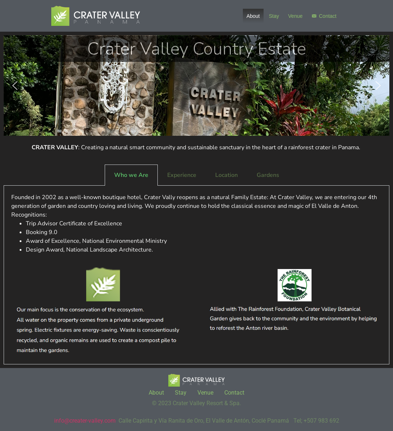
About (253, 16)
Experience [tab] (181, 175)
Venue (295, 16)
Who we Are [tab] (131, 175)
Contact (327, 16)
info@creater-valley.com (85, 420)
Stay (274, 16)
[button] (15, 85)
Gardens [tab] (268, 175)
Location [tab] (226, 175)
